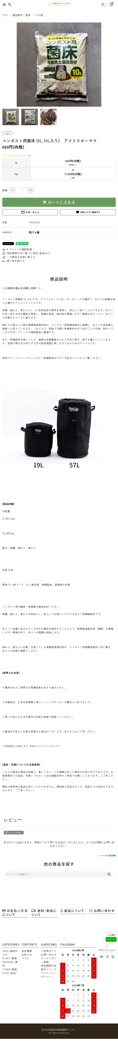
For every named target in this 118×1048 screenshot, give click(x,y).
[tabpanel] (59, 64)
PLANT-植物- (10, 958)
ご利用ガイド (48, 951)
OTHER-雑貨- (10, 969)
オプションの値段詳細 (17, 249)
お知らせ (27, 954)
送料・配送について (44, 912)
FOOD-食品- (9, 973)
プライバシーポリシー (48, 974)
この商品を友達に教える (18, 257)
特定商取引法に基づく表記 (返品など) (26, 253)
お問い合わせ (30, 212)
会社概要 (27, 951)
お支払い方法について (15, 912)
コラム (25, 958)
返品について (72, 910)
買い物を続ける (13, 261)
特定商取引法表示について (48, 967)
